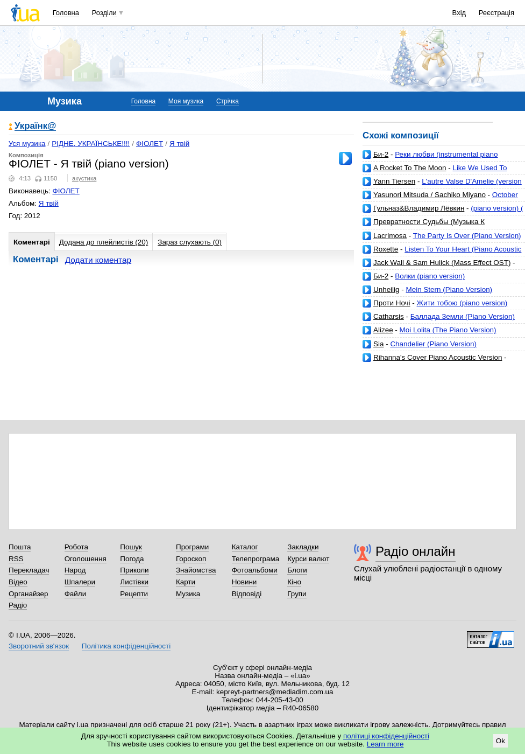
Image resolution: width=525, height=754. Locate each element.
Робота (76, 547)
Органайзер (28, 594)
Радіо (18, 605)
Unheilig (386, 289)
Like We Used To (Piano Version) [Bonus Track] (435, 172)
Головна (66, 13)
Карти (185, 582)
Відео (18, 582)
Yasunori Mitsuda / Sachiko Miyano (429, 195)
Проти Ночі (391, 303)
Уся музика (27, 143)
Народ (75, 570)
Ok (500, 741)
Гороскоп (191, 559)
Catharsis (388, 316)
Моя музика (185, 101)
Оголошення (86, 559)
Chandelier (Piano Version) (433, 344)
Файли (76, 594)
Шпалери (80, 582)
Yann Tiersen (394, 181)
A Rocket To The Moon (409, 168)
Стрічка (227, 101)
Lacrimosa (390, 236)
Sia (378, 344)
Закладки (302, 547)
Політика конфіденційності (126, 646)
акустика (84, 178)
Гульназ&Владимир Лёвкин (418, 208)
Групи (296, 594)
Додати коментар (98, 259)
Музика (188, 594)
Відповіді (247, 594)
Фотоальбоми (255, 570)
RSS (16, 559)
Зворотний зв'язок (39, 646)
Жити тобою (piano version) (462, 303)
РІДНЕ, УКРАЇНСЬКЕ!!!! (91, 143)
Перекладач (29, 570)
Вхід (459, 13)
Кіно (294, 582)
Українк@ (35, 126)
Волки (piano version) (430, 276)
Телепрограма (256, 559)
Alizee (383, 330)
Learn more (385, 744)
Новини (244, 582)
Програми (192, 547)
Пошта (20, 547)
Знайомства (196, 570)
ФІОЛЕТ (149, 143)
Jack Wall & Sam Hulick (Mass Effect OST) (441, 263)
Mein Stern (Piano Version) (449, 289)
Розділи (104, 13)
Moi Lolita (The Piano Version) (448, 330)
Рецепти (134, 594)
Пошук (131, 547)
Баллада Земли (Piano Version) (462, 316)
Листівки (134, 582)
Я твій (179, 143)
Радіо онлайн (415, 551)
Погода (132, 559)
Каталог (245, 547)
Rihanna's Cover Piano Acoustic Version (437, 357)
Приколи (134, 570)
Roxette (385, 249)
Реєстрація (496, 13)
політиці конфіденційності (386, 736)
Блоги (297, 570)
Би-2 (380, 154)
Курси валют (308, 559)
